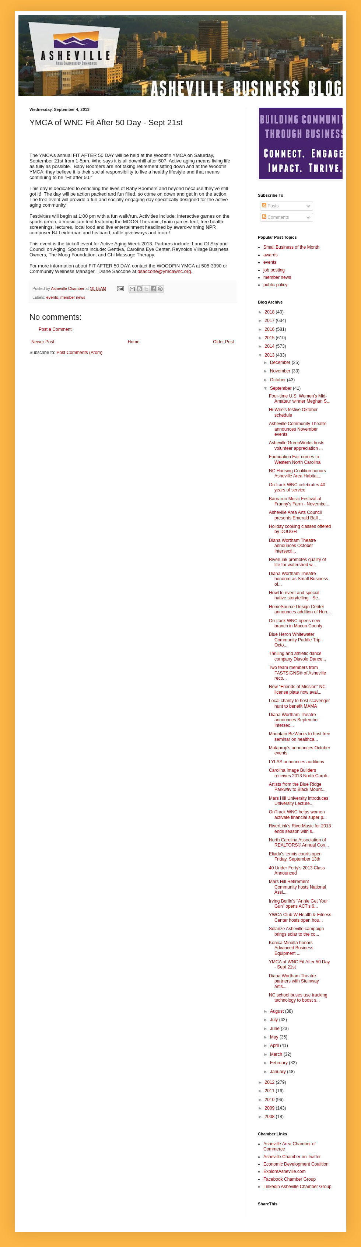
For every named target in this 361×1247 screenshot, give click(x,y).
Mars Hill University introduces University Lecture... (298, 801)
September (281, 388)
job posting (274, 270)
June (275, 1028)
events (52, 297)
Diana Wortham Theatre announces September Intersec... (294, 720)
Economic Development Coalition (296, 1164)
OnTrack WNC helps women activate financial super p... (298, 814)
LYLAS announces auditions (296, 761)
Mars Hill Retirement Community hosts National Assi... (297, 887)
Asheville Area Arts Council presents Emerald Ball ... (296, 515)
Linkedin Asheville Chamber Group (297, 1186)
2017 (270, 320)
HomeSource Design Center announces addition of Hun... (300, 609)
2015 (270, 337)
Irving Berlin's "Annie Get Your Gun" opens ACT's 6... (298, 904)
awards (270, 255)
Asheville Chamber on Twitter (292, 1156)
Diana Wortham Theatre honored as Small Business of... (298, 579)
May (275, 1037)
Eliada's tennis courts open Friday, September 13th (295, 856)
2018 (270, 312)
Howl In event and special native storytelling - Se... (295, 595)
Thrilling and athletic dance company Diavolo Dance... (297, 656)
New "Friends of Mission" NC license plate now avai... (297, 689)
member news (72, 297)
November (281, 371)
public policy (275, 284)
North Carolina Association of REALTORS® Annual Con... (299, 842)
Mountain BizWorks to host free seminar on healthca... (299, 736)
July (274, 1019)
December (281, 362)
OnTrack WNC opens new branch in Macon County (295, 623)
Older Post (223, 341)
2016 (270, 329)
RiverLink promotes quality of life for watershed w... (297, 562)
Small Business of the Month (291, 247)
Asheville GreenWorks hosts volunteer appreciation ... (297, 445)
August (277, 1011)
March (277, 1054)
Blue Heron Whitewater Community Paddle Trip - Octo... (296, 640)
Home (134, 341)
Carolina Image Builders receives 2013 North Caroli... (299, 773)
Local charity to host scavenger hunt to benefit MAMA (299, 703)
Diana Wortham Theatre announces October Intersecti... (292, 546)
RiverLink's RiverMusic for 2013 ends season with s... (300, 828)
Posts (270, 206)
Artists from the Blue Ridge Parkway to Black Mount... (297, 787)
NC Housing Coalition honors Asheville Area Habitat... (297, 473)
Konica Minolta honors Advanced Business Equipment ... (291, 948)
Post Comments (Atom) (79, 352)
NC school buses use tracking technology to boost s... (298, 997)
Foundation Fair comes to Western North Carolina (294, 459)
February (279, 1062)
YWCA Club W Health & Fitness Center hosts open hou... (300, 917)
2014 (270, 346)
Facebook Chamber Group (289, 1179)
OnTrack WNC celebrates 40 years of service (297, 487)
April (275, 1045)
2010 (270, 1099)
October (278, 379)
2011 (270, 1090)
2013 (270, 355)
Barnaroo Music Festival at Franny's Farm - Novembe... (299, 501)
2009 (270, 1108)
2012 (270, 1082)
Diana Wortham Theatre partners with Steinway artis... (294, 981)
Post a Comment (55, 329)
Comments (275, 217)
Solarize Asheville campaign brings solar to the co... (296, 931)
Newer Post (42, 341)
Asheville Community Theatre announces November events (298, 429)
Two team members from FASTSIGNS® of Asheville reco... (297, 673)
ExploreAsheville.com (284, 1171)
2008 (270, 1116)
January (278, 1071)
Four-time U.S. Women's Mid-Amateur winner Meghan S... (299, 398)
